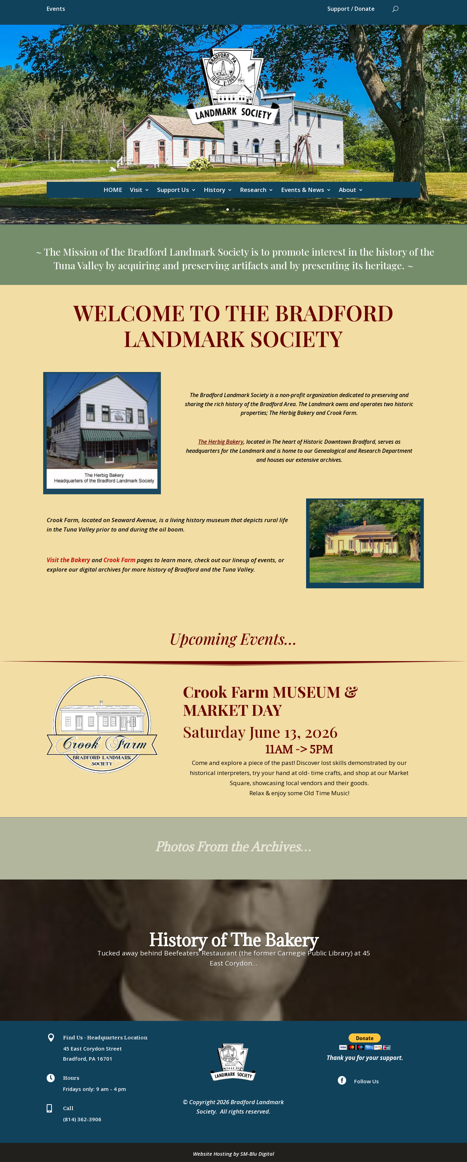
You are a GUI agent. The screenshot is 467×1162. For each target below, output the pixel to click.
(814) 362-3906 (82, 1119)
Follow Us (366, 1081)
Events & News (302, 190)
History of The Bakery (233, 949)
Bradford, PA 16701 (87, 1058)
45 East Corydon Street (92, 1048)
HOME (112, 190)
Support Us (173, 190)
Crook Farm (119, 560)
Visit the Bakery (68, 560)
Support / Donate (351, 9)
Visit (136, 190)
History (214, 190)
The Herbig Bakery (220, 442)
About (347, 190)
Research (253, 190)
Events (56, 9)
